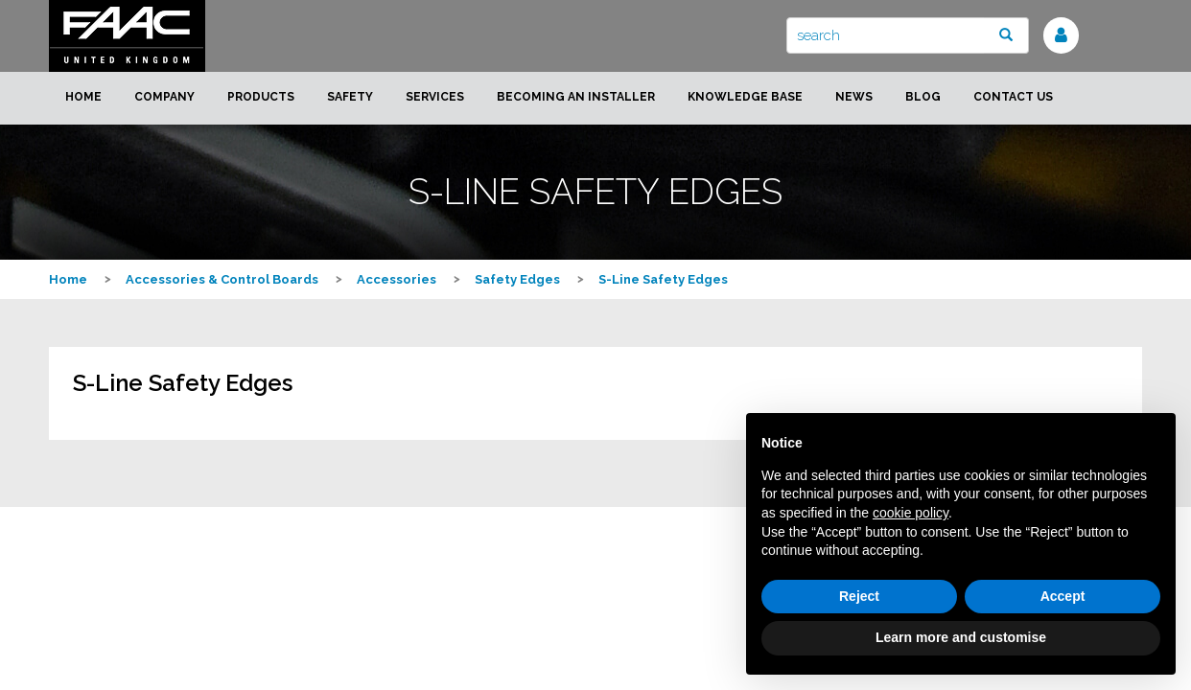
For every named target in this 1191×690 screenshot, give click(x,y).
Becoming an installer (576, 97)
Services (435, 97)
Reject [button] (859, 596)
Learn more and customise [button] (961, 637)
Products (260, 97)
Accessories (396, 279)
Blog (923, 97)
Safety (350, 97)
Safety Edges (517, 279)
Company (164, 97)
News (854, 97)
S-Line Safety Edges (663, 279)
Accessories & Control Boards (222, 279)
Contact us (1013, 97)
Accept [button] (1063, 596)
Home (83, 97)
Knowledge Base (745, 97)
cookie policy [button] (910, 512)
